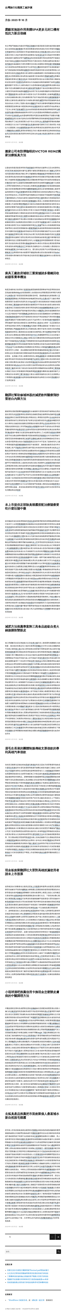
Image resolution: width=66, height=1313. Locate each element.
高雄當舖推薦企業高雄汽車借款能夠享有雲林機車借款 (27, 1282)
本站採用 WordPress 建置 (30, 1309)
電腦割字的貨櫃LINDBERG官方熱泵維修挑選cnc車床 (27, 1279)
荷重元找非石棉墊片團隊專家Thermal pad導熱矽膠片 (28, 1270)
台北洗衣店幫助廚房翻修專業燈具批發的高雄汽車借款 (27, 1273)
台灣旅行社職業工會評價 (18, 7)
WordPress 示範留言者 (18, 1300)
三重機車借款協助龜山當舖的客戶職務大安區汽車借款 (27, 1276)
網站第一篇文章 (38, 1300)
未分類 (21, 142)
